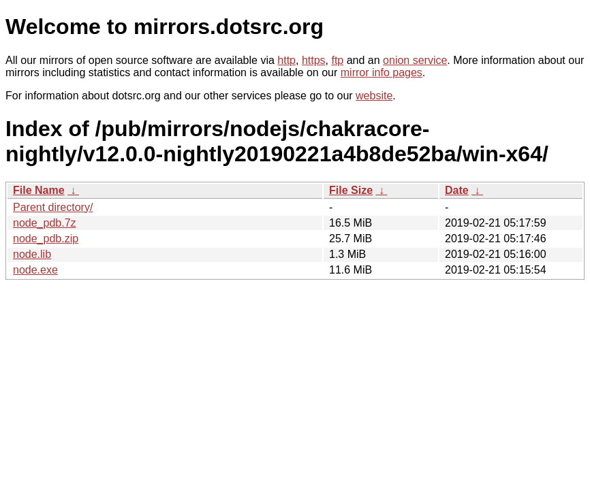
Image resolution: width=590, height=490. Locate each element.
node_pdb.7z (44, 223)
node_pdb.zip (45, 238)
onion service (415, 60)
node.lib (32, 254)
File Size (351, 190)
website (374, 95)
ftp (337, 60)
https (314, 60)
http (286, 60)
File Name (39, 190)
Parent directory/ (53, 207)
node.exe (35, 270)
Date (457, 190)
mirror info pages (381, 72)
